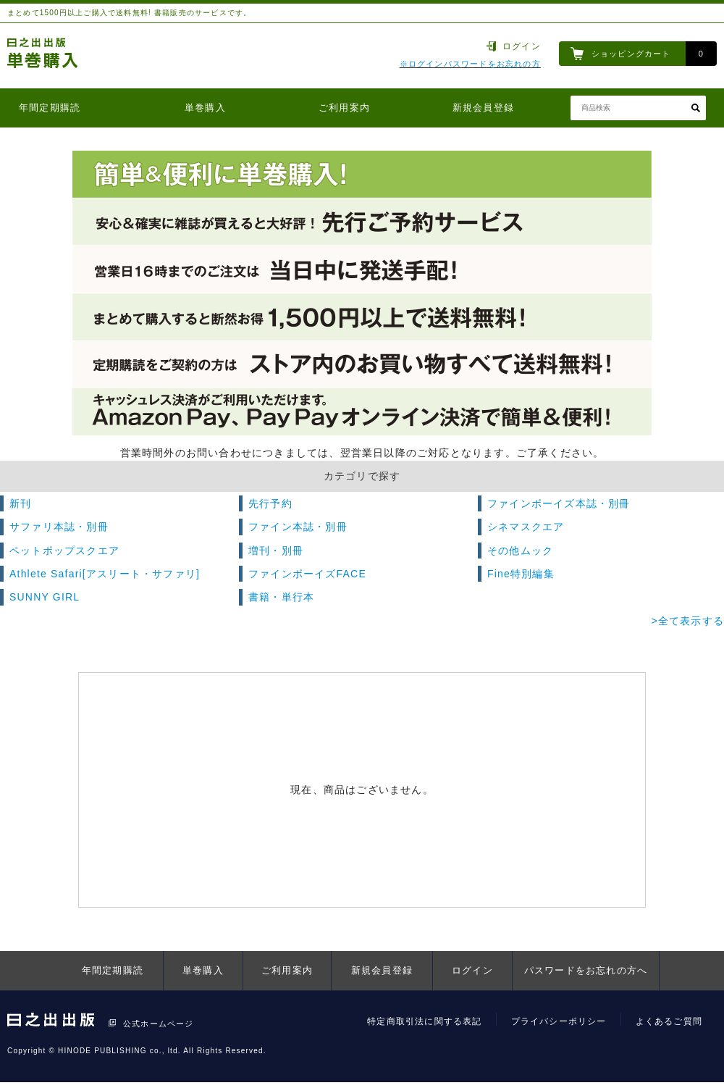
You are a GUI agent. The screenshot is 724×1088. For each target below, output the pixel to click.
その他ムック (520, 550)
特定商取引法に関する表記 (424, 1021)
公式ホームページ (158, 1023)
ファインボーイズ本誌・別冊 (559, 503)
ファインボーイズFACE (307, 573)
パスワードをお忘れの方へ (585, 970)
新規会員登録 (483, 107)
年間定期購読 (49, 107)
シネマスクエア (525, 526)
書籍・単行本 (281, 597)
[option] (362, 293)
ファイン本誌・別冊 (298, 526)
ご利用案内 (344, 107)
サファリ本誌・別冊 (59, 526)
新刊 (20, 503)
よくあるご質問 (669, 1021)
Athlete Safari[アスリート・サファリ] (104, 573)
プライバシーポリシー (559, 1021)
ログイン (521, 46)
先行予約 (270, 503)
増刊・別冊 (275, 550)
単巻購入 (205, 107)
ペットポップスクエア (64, 550)
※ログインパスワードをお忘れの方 (470, 63)
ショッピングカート (631, 53)
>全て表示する (687, 621)
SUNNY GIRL (44, 597)
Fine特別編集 (521, 573)
